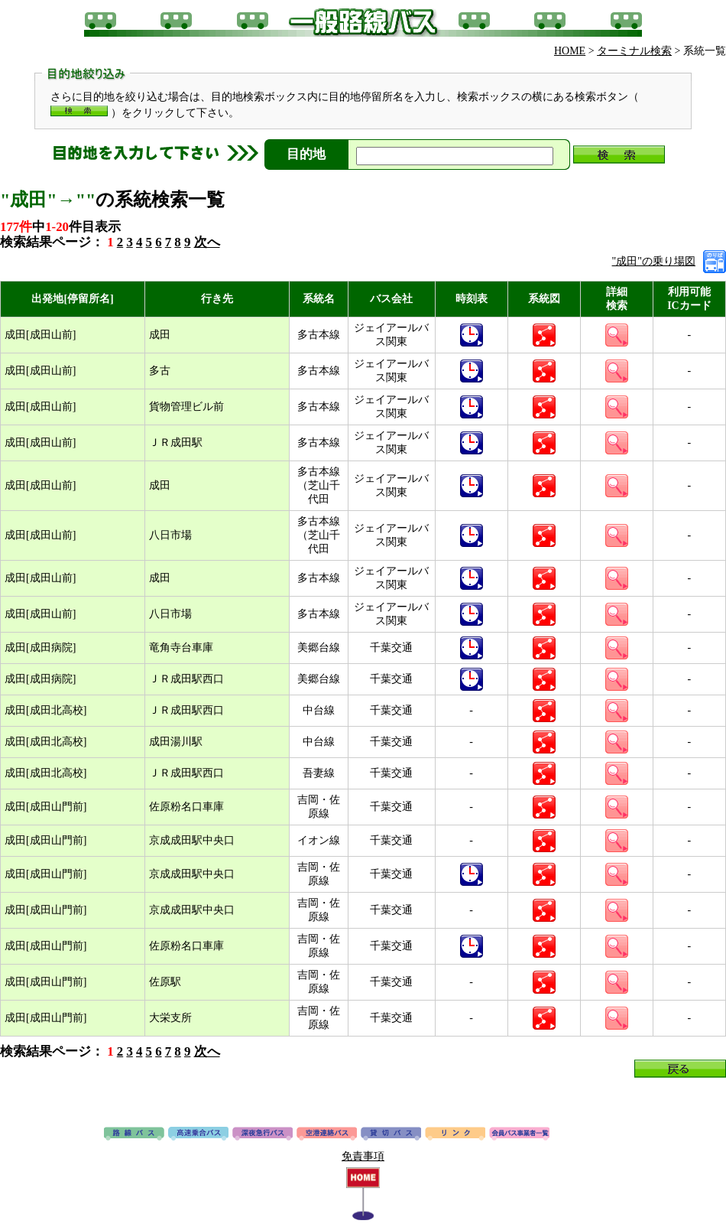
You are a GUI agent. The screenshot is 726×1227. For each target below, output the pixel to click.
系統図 (544, 335)
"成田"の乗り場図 (653, 261)
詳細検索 (616, 335)
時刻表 (471, 335)
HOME (569, 51)
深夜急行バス (262, 1134)
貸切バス (391, 1134)
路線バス (134, 1134)
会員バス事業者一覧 (519, 1134)
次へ (207, 242)
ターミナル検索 (634, 51)
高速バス (198, 1134)
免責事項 (363, 1156)
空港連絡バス (327, 1134)
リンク (455, 1134)
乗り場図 (714, 261)
